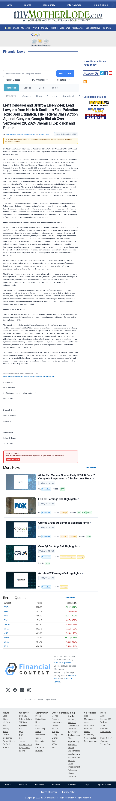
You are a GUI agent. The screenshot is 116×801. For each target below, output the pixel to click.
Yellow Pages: (106, 744)
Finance (71, 760)
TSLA (6, 646)
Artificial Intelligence (68, 557)
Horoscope (57, 722)
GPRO (89, 512)
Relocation (72, 770)
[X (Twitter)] (8, 690)
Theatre (55, 719)
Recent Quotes (13, 79)
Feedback (39, 785)
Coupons (104, 741)
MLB (21, 732)
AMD (6, 615)
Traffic (54, 27)
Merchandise (90, 719)
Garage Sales (90, 738)
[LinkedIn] (22, 690)
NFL (20, 728)
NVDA (6, 637)
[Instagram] (29, 690)
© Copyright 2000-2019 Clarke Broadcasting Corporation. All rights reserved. (58, 797)
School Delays (93, 27)
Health (38, 722)
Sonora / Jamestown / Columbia (73, 725)
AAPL (6, 611)
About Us (23, 785)
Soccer (22, 741)
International (68, 96)
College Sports (25, 744)
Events (38, 716)
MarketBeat (46, 489)
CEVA (48, 563)
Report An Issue (104, 785)
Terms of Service (49, 791)
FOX (83, 512)
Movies (55, 716)
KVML (54, 741)
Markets (11, 87)
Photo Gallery (106, 738)
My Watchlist (38, 79)
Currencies (52, 96)
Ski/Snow (23, 722)
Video (102, 725)
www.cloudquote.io (62, 662)
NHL (21, 738)
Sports (27, 4)
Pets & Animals (90, 741)
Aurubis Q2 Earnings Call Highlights (61, 573)
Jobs (86, 716)
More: (103, 712)
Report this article (13, 459)
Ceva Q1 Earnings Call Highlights (59, 546)
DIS (79, 512)
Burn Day (23, 716)
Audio (102, 716)
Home (8, 785)
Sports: (23, 725)
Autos (86, 722)
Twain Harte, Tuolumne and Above (74, 735)
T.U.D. (102, 734)
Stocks (27, 87)
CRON (89, 536)
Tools (55, 87)
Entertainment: (60, 712)
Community (48, 4)
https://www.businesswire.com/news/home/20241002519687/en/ (29, 377)
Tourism (107, 27)
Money (44, 27)
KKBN (54, 747)
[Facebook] (15, 690)
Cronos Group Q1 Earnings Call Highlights (64, 522)
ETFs (41, 87)
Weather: (24, 712)
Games (55, 725)
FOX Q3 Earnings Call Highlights (58, 499)
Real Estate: (74, 754)
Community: (41, 712)
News (9, 4)
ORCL (6, 642)
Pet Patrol (39, 747)
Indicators (61, 79)
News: (6, 712)
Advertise (72, 785)
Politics (6, 734)
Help (87, 785)
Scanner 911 (105, 719)
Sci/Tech (7, 744)
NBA (21, 735)
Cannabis (64, 536)
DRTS (63, 489)
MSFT (6, 633)
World (36, 27)
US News (25, 27)
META (6, 629)
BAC (6, 620)
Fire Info (38, 750)
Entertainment (74, 4)
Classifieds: (90, 712)
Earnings (64, 512)
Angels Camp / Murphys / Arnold (74, 744)
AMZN (6, 607)
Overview (26, 96)
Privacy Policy (68, 791)
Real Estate (89, 725)
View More (91, 467)
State (16, 27)
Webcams (65, 27)
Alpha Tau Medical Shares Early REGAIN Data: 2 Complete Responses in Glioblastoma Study (66, 477)
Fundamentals (74, 757)
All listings (72, 719)
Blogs (37, 725)
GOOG (7, 624)
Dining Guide (101, 4)
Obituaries (77, 27)
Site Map (56, 785)
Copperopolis (74, 751)
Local (8, 27)
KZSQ (54, 744)
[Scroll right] (113, 4)
